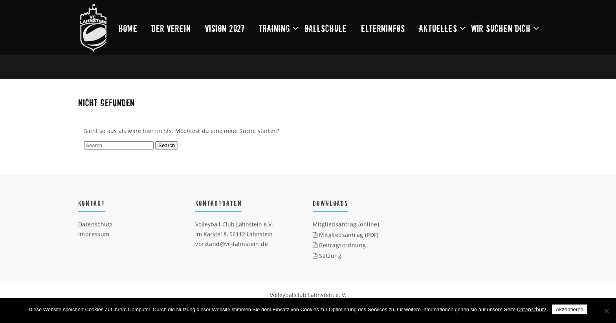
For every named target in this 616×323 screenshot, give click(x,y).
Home (128, 28)
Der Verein (171, 28)
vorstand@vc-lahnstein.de (231, 244)
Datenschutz (95, 224)
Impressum (94, 234)
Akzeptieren (569, 309)
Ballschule (325, 28)
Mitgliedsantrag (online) (346, 224)
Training (274, 28)
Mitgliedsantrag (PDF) (346, 234)
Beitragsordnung (339, 245)
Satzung (327, 256)
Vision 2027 (225, 28)
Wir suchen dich (501, 28)
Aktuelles (438, 28)
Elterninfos (383, 28)
